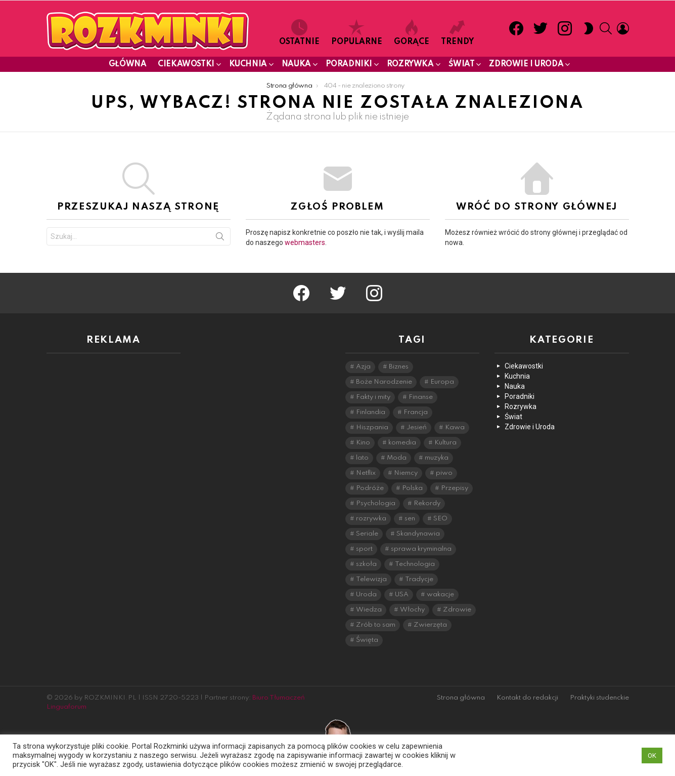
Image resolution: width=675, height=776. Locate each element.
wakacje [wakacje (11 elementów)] (440, 594)
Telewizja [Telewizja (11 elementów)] (371, 579)
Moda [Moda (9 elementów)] (397, 458)
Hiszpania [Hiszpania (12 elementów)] (372, 427)
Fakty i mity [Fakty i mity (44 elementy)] (373, 397)
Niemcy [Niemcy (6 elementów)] (406, 473)
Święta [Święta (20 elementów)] (367, 640)
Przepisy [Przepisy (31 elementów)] (454, 488)
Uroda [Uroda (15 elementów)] (366, 594)
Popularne (356, 32)
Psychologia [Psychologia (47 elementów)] (375, 503)
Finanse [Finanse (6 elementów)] (421, 397)
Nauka (296, 66)
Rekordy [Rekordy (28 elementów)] (427, 503)
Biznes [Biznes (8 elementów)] (399, 366)
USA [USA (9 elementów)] (402, 594)
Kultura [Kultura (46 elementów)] (445, 442)
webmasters (305, 242)
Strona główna (461, 698)
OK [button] (652, 755)
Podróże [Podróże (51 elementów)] (370, 488)
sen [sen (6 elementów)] (409, 518)
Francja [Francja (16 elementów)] (415, 412)
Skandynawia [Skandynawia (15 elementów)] (418, 533)
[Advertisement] (114, 513)
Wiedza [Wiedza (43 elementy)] (369, 609)
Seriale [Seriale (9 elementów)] (367, 533)
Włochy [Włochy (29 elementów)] (412, 609)
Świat (461, 66)
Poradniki (349, 66)
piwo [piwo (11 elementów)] (444, 473)
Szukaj (220, 238)
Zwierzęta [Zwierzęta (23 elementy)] (430, 625)
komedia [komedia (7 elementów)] (402, 442)
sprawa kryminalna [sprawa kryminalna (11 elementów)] (421, 549)
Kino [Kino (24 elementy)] (363, 442)
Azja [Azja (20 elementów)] (363, 366)
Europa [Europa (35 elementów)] (442, 382)
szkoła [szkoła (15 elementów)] (366, 564)
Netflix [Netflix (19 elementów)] (366, 473)
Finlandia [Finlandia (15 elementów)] (370, 412)
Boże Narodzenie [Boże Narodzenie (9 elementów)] (384, 382)
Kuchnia (248, 66)
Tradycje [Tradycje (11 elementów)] (419, 579)
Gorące (411, 32)
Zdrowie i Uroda (526, 66)
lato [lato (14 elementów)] (362, 458)
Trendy (457, 32)
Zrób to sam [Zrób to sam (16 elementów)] (375, 625)
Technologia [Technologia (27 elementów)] (415, 564)
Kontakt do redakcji (527, 698)
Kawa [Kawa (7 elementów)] (455, 427)
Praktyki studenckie (599, 698)
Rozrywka (410, 66)
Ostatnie (299, 32)
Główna (127, 64)
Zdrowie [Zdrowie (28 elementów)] (457, 609)
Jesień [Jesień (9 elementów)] (417, 427)
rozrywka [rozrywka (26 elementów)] (371, 518)
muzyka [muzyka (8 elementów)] (436, 458)
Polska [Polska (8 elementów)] (412, 488)
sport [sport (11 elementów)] (364, 549)
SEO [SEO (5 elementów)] (440, 518)
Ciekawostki (186, 66)
